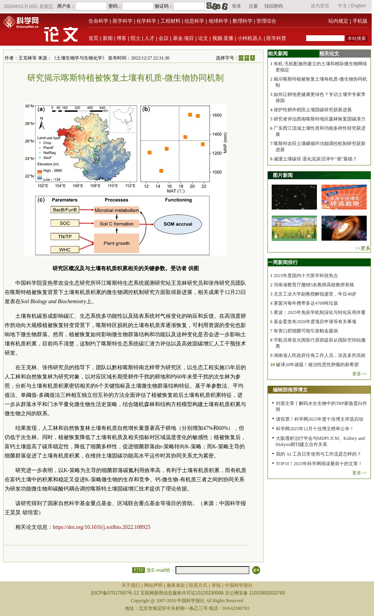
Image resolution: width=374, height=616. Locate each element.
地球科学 (218, 21)
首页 (93, 38)
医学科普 (276, 38)
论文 (203, 38)
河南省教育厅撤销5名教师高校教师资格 (314, 284)
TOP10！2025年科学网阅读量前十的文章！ (319, 463)
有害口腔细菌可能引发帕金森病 (306, 331)
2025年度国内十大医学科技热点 (306, 275)
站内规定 (338, 21)
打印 (138, 570)
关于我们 (130, 585)
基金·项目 (183, 38)
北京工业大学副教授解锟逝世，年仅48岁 (315, 294)
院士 (136, 38)
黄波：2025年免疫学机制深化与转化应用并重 (320, 312)
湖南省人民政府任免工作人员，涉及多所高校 (320, 355)
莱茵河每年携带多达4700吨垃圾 (306, 303)
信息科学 (194, 21)
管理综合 (266, 21)
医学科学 (123, 21)
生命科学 (98, 21)
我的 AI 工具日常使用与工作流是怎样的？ (318, 454)
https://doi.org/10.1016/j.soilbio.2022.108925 (101, 527)
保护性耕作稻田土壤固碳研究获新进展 (313, 109)
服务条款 (176, 585)
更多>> (359, 374)
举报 (216, 585)
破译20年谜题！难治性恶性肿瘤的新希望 (317, 364)
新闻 (108, 38)
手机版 (360, 21)
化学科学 (146, 21)
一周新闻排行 (283, 262)
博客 (121, 38)
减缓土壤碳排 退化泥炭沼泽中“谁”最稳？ (315, 159)
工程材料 (170, 21)
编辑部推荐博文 (290, 390)
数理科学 (243, 21)
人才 (149, 38)
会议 (164, 38)
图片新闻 (283, 175)
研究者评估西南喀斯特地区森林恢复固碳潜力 (320, 119)
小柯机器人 (250, 38)
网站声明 (153, 585)
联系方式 (198, 585)
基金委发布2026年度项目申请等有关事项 (315, 321)
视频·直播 (223, 38)
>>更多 (363, 248)
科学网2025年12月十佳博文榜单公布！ (315, 428)
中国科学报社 (239, 585)
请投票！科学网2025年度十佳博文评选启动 (319, 419)
